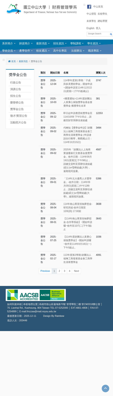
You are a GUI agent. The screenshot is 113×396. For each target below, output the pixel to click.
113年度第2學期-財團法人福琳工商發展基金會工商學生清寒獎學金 (77, 258)
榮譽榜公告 (17, 102)
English (90, 28)
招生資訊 (58, 43)
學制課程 (75, 43)
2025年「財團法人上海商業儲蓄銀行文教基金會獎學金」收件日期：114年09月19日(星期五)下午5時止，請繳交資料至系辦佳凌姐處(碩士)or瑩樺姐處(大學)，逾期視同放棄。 (77, 160)
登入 (98, 28)
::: (85, 4)
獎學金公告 (17, 109)
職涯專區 (93, 50)
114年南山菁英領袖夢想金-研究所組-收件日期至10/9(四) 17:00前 (77, 207)
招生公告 (15, 95)
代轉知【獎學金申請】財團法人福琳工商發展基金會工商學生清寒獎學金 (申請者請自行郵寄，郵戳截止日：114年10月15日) (77, 134)
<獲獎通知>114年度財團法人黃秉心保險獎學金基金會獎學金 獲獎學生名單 (77, 102)
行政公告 (15, 82)
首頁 (12, 61)
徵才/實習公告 (18, 115)
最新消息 (41, 43)
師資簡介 (24, 43)
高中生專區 (60, 50)
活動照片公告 (18, 122)
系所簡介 (7, 43)
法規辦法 (76, 50)
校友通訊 (41, 50)
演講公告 (15, 89)
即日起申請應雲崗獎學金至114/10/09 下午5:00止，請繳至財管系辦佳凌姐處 (77, 117)
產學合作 (24, 50)
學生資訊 (92, 43)
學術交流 (7, 50)
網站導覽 (102, 21)
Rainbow (59, 316)
